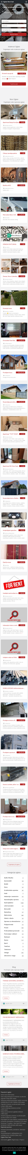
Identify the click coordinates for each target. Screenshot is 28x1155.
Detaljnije (6, 998)
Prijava (21, 1140)
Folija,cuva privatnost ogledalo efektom (12, 1112)
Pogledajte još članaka (14, 1083)
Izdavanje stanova (8, 125)
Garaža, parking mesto (9, 533)
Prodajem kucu (7, 372)
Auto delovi (7, 247)
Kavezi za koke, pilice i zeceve (12, 784)
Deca (14, 887)
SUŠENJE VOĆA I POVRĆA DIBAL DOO (11, 1135)
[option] (14, 70)
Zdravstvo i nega (14, 956)
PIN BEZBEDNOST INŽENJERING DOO (11, 1133)
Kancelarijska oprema (14, 900)
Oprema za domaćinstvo (14, 921)
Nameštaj (7, 565)
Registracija (15, 1140)
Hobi (14, 893)
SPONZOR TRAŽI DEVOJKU (8, 1125)
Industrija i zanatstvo (9, 311)
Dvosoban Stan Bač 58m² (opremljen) (14, 340)
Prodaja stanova (8, 343)
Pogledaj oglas (14, 84)
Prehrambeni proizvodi (14, 931)
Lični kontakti (14, 906)
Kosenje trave (7, 308)
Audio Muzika (14, 878)
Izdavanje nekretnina (9, 469)
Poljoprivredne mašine (9, 851)
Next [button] (25, 60)
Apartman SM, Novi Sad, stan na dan (14, 466)
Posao (14, 928)
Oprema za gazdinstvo (9, 787)
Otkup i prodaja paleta (10, 153)
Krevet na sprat (7, 73)
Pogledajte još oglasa (14, 864)
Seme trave (4, 1095)
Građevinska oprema (9, 156)
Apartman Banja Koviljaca (11, 122)
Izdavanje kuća (8, 660)
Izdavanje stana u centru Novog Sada (14, 625)
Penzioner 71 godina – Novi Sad (10, 1123)
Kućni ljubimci (14, 903)
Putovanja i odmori (14, 934)
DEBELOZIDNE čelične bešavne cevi (14, 688)
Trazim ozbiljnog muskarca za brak (11, 1108)
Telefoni (14, 946)
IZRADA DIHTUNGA (9, 244)
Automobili (7, 217)
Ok (14, 1152)
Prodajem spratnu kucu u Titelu (13, 752)
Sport (14, 943)
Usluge (14, 953)
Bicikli (14, 884)
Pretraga (14, 34)
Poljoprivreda (14, 925)
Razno (14, 940)
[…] (21, 633)
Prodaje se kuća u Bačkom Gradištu (14, 720)
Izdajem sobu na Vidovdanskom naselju (15, 657)
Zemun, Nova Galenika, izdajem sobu (14, 276)
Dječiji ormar (7, 562)
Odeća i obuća (14, 918)
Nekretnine (14, 915)
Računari (14, 937)
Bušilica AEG (7, 185)
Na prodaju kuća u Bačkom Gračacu (14, 498)
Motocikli (14, 909)
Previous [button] (2, 60)
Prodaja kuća (7, 375)
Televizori (14, 950)
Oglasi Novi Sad (8, 2)
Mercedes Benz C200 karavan (12, 215)
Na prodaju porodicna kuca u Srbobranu (15, 402)
